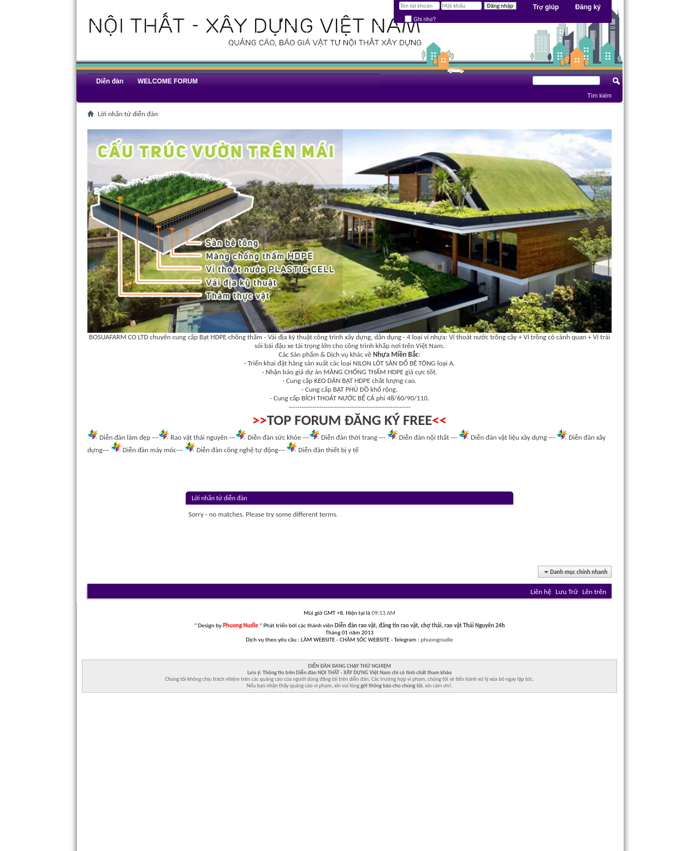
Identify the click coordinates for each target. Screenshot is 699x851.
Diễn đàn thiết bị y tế (328, 450)
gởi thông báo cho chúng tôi (391, 685)
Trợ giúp (546, 7)
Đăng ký (588, 7)
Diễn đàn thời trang (349, 437)
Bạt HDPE (213, 337)
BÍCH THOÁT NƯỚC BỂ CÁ (338, 398)
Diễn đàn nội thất (424, 437)
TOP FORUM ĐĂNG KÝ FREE (350, 420)
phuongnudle (436, 639)
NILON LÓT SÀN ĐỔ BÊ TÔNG (394, 363)
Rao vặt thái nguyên (198, 437)
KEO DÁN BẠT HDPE (342, 380)
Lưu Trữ (566, 592)
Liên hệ (540, 592)
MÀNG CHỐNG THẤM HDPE (363, 372)
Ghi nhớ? (420, 19)
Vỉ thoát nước (468, 337)
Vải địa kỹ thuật (290, 337)
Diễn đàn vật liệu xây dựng (509, 437)
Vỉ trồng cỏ (539, 337)
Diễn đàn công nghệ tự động (238, 450)
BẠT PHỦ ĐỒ (351, 389)
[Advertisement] (349, 774)
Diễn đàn (109, 81)
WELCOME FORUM (168, 81)
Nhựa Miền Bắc (395, 354)
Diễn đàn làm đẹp (124, 437)
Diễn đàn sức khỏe (274, 437)
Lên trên (594, 592)
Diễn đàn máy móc (149, 450)
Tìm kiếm (599, 95)
